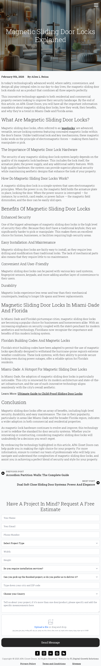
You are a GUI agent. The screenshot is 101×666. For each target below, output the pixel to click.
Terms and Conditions (54, 661)
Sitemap (76, 661)
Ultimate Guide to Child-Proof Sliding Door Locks (50, 393)
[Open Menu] (96, 5)
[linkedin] (50, 651)
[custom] (57, 651)
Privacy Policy (28, 661)
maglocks (68, 128)
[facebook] (37, 651)
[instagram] (44, 651)
